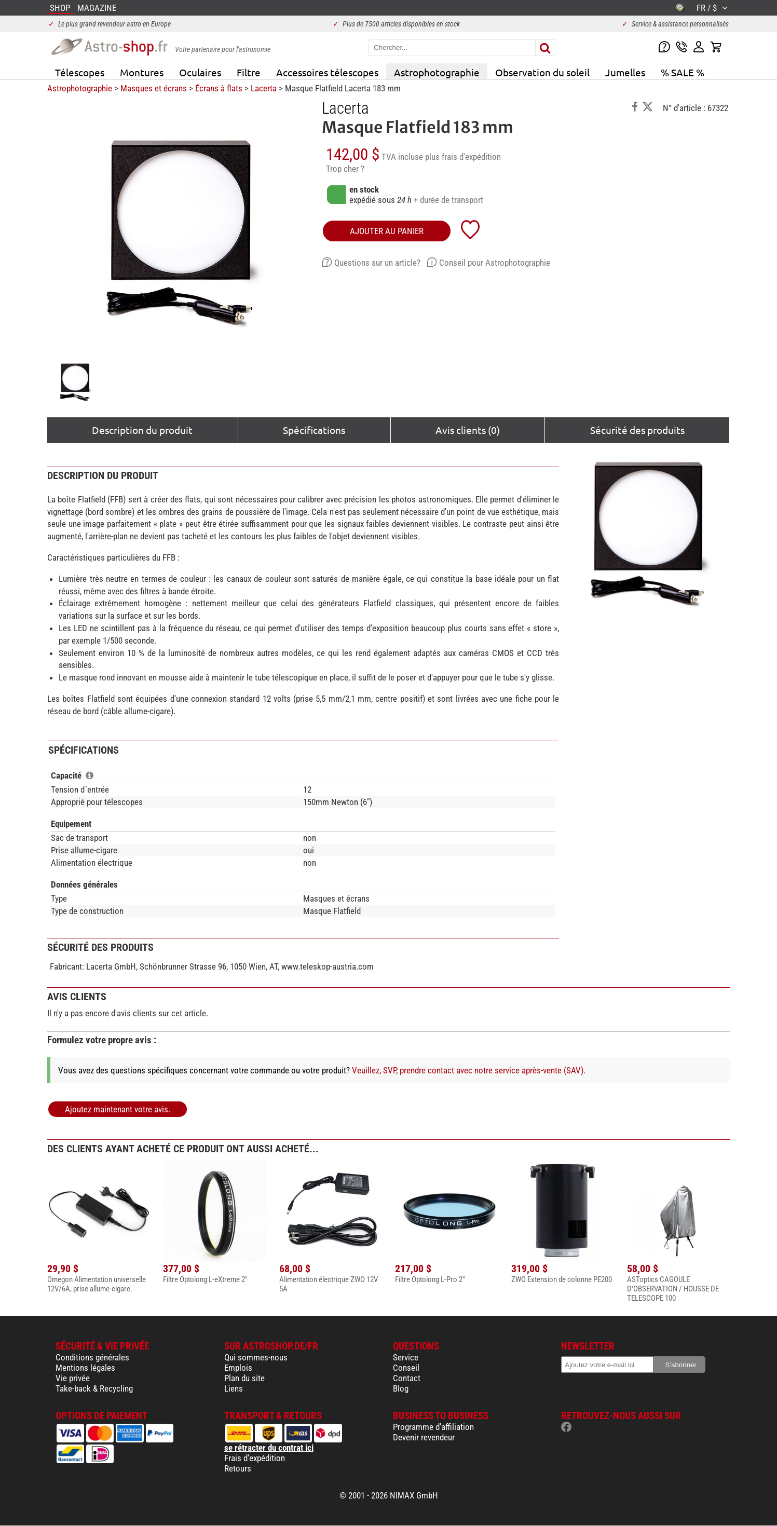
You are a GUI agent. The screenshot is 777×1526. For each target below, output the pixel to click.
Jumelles (625, 72)
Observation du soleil (542, 72)
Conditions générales (92, 1357)
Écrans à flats (218, 88)
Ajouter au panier (387, 231)
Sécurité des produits (637, 430)
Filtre (249, 72)
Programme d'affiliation (433, 1427)
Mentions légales (85, 1368)
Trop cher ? (345, 169)
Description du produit (142, 430)
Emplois (238, 1368)
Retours (237, 1468)
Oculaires (200, 72)
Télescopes (79, 72)
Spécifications (314, 430)
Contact (406, 1378)
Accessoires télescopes (327, 72)
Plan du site (244, 1378)
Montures (141, 72)
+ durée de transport (448, 200)
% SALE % (682, 72)
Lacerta (264, 88)
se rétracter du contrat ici (268, 1447)
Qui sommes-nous (256, 1357)
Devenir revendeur (424, 1437)
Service (405, 1357)
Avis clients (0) (467, 430)
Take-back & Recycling (94, 1388)
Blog (400, 1388)
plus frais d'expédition (463, 157)
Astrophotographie (437, 72)
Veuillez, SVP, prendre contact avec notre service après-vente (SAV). (468, 1070)
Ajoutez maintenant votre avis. (117, 1109)
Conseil (406, 1368)
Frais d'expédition (254, 1458)
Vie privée (73, 1378)
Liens (233, 1388)
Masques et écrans (153, 88)
